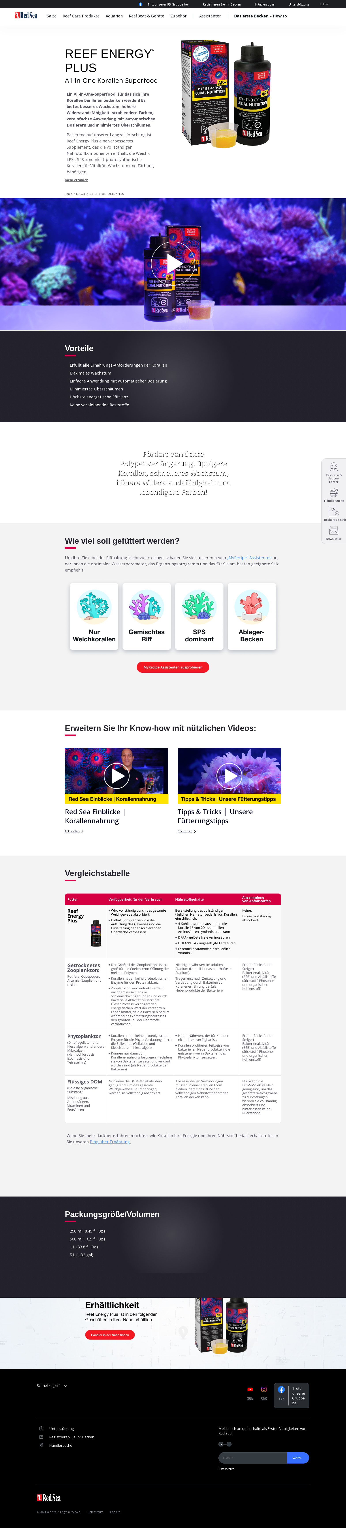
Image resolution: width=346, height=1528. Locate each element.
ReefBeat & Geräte (146, 16)
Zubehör (178, 16)
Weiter (297, 1458)
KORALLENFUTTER (87, 193)
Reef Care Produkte (81, 16)
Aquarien (114, 16)
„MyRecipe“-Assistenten (249, 557)
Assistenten (210, 16)
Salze (51, 16)
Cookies (115, 1512)
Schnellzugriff (52, 1385)
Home (68, 193)
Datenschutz (226, 1469)
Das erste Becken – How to (260, 16)
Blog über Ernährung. (110, 1141)
